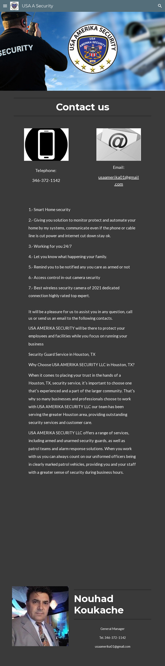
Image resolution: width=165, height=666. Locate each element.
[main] (82, 107)
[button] (5, 6)
